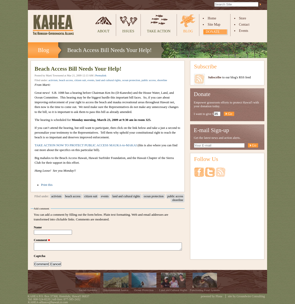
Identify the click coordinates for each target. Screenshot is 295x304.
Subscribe (205, 66)
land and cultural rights (108, 80)
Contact (244, 24)
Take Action (158, 31)
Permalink (100, 75)
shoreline (162, 80)
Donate (213, 32)
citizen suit (80, 80)
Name (38, 227)
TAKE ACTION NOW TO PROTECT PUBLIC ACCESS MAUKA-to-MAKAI (86, 145)
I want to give (203, 114)
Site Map (214, 24)
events (90, 80)
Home (212, 18)
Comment (41, 240)
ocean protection (131, 80)
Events (243, 31)
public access (149, 80)
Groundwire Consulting (250, 296)
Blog (188, 31)
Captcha (39, 256)
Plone (219, 296)
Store (242, 18)
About (103, 31)
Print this (47, 185)
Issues (128, 31)
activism (53, 80)
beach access (66, 80)
